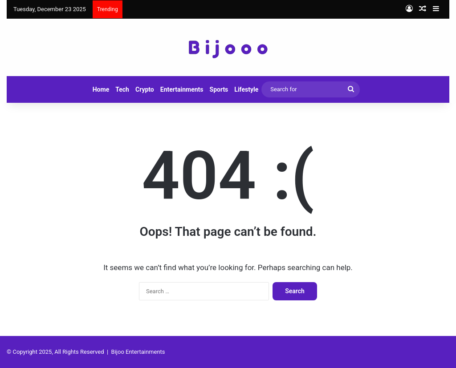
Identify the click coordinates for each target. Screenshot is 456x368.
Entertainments (182, 89)
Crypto (144, 89)
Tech (122, 89)
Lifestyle (246, 89)
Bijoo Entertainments (138, 351)
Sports (219, 89)
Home (101, 89)
